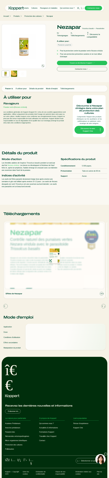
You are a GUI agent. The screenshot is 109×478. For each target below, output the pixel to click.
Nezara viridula (20, 107)
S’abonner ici (14, 411)
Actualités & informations (48, 428)
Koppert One (78, 428)
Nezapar (49, 16)
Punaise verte (8, 107)
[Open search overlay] (78, 8)
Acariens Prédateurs (12, 423)
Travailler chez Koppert (48, 436)
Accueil (6, 16)
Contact (42, 440)
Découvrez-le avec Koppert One (91, 130)
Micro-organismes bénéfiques (16, 440)
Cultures (34, 8)
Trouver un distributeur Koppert (82, 63)
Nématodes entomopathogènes (17, 436)
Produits (25, 8)
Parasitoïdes (10, 432)
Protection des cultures (33, 16)
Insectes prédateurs (12, 428)
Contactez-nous (93, 8)
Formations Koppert (46, 432)
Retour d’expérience (80, 423)
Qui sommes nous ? (67, 8)
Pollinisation (9, 449)
